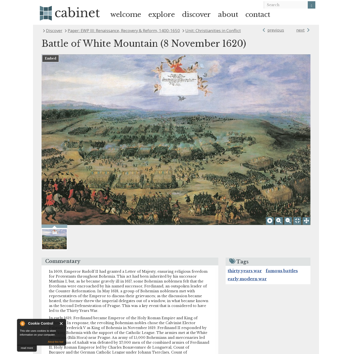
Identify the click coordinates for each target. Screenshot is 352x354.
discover (196, 14)
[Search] (311, 5)
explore (161, 14)
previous (275, 30)
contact (257, 14)
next (300, 30)
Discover (54, 30)
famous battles (282, 222)
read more (27, 347)
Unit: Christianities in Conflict (213, 30)
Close (61, 323)
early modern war (247, 230)
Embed (50, 58)
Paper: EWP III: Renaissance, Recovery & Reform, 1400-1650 (124, 30)
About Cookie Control (22, 323)
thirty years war (245, 222)
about (228, 14)
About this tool (55, 342)
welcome (125, 14)
